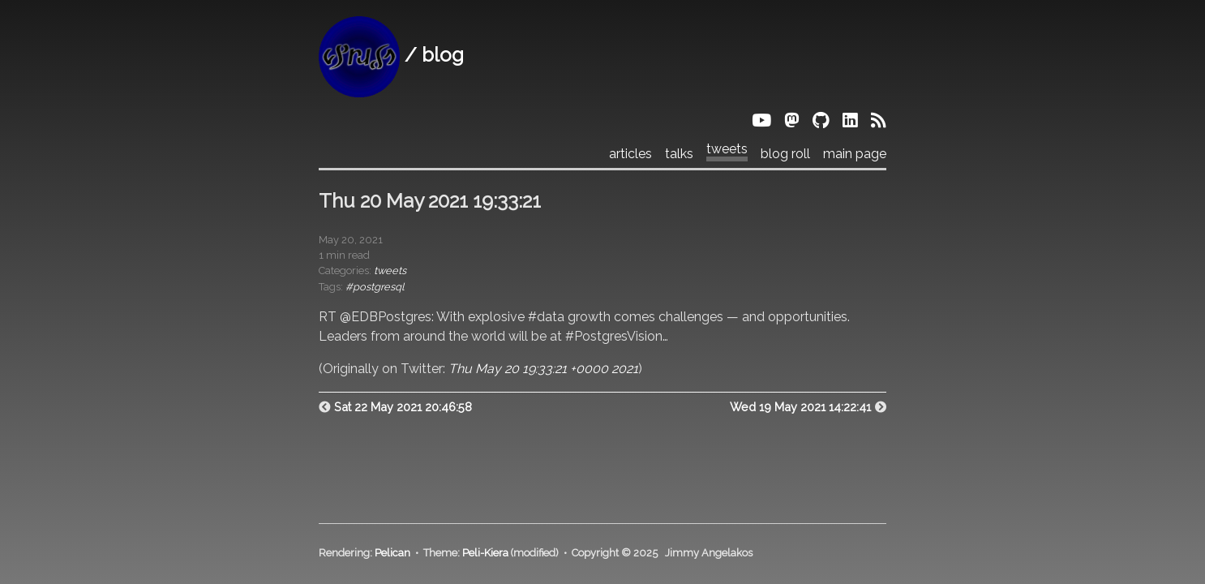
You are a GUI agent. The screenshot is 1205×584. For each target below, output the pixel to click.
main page (854, 154)
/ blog (391, 55)
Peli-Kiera (485, 553)
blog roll (785, 154)
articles (630, 154)
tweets (727, 149)
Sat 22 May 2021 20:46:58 (403, 407)
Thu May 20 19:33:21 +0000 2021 (543, 368)
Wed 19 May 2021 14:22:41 (800, 407)
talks (679, 154)
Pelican (392, 553)
